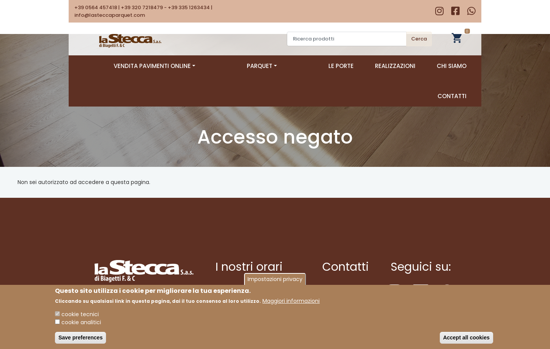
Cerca (419, 38)
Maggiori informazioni (291, 301)
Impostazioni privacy (275, 279)
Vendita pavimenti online (164, 66)
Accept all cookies (466, 337)
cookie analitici (81, 322)
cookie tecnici (80, 314)
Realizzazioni (345, 66)
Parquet (242, 66)
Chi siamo (401, 66)
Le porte (290, 66)
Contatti (451, 66)
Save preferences (80, 337)
